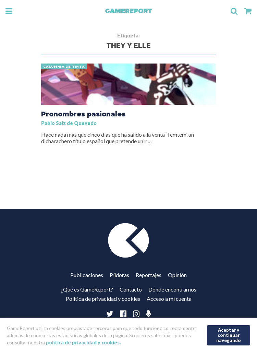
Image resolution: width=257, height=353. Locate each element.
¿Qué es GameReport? (87, 289)
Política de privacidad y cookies (103, 298)
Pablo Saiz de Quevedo (69, 123)
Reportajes (148, 275)
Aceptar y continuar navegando (228, 335)
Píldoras (119, 275)
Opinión (177, 275)
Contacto (131, 289)
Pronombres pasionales (83, 114)
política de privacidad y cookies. (83, 342)
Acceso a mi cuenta (169, 298)
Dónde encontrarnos (172, 289)
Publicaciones (86, 275)
